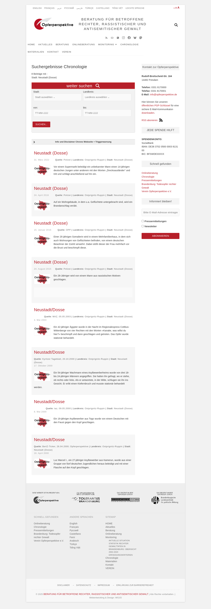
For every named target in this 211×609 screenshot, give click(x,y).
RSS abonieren (152, 122)
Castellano (102, 8)
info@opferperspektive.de (163, 96)
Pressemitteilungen (152, 182)
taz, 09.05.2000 (62, 410)
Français (49, 8)
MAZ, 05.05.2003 (62, 318)
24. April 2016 (41, 197)
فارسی (79, 8)
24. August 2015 (42, 271)
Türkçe (89, 8)
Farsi (72, 539)
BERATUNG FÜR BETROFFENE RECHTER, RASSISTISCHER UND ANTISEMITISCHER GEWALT (111, 24)
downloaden (148, 114)
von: (35, 109)
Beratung (68, 46)
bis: (85, 109)
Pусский (69, 8)
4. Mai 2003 (40, 322)
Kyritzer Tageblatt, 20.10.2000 (58, 361)
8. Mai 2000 (40, 414)
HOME (36, 46)
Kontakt (39, 53)
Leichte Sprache (135, 8)
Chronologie (135, 46)
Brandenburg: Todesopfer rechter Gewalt (47, 538)
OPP (68, 232)
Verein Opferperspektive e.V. (157, 193)
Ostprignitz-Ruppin (95, 162)
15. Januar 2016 (42, 232)
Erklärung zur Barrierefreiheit (135, 587)
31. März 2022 (41, 162)
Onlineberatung (89, 46)
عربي (59, 8)
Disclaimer (63, 587)
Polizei (67, 162)
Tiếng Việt (117, 8)
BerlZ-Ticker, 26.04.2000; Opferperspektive (65, 448)
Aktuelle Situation (119, 543)
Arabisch (74, 543)
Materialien (155, 46)
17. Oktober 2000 (43, 368)
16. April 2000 (41, 455)
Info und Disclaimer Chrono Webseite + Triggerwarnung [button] (72, 144)
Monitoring (111, 46)
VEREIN (52, 53)
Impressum (104, 587)
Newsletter (151, 228)
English (37, 8)
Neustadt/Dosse (49, 311)
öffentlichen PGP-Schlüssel (156, 107)
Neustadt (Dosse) (51, 155)
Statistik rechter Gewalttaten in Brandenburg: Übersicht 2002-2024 (123, 549)
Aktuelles (51, 46)
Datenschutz (83, 587)
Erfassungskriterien (121, 557)
